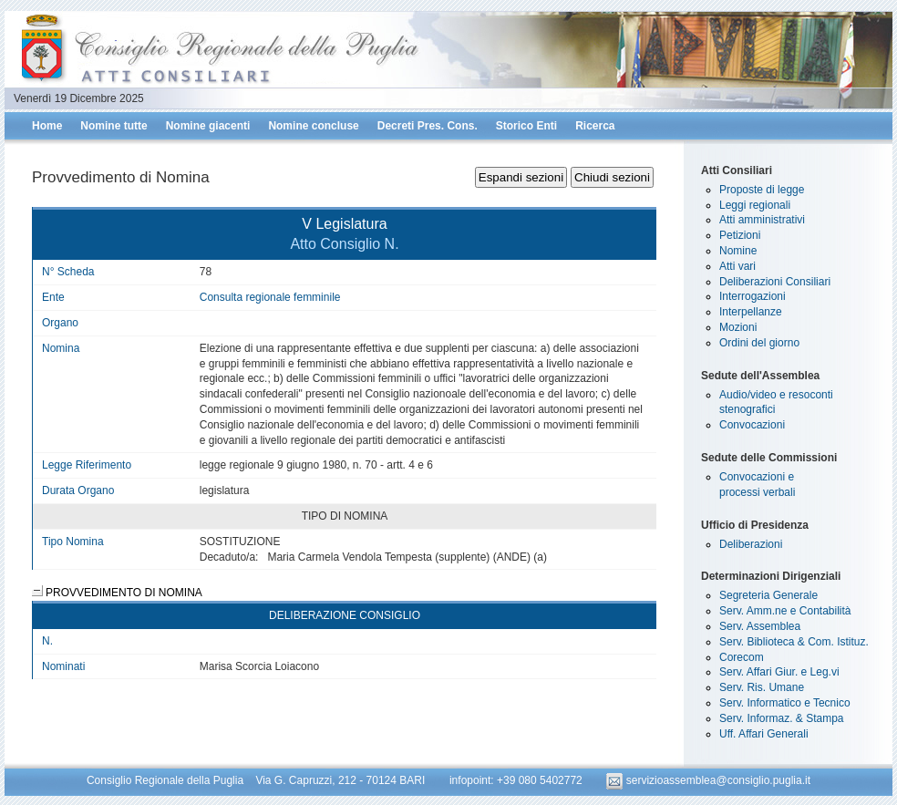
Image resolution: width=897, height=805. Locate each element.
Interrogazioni (752, 296)
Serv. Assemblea (759, 626)
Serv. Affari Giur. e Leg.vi (779, 672)
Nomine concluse (313, 125)
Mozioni (738, 327)
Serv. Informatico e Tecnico (785, 703)
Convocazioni (752, 424)
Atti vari (737, 266)
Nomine (738, 250)
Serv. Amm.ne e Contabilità (785, 610)
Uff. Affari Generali (764, 734)
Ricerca (594, 125)
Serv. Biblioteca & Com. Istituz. (794, 641)
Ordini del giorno (759, 342)
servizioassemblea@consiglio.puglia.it (708, 780)
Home (47, 125)
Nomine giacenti (208, 125)
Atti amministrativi (762, 219)
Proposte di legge (761, 189)
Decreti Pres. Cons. (427, 125)
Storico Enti (526, 125)
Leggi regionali (754, 205)
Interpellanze (750, 311)
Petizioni (739, 235)
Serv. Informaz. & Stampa (781, 718)
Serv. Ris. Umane (761, 687)
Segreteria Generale (768, 595)
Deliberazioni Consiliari (774, 281)
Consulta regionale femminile (270, 297)
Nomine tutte (113, 125)
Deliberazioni (750, 544)
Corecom (741, 657)
